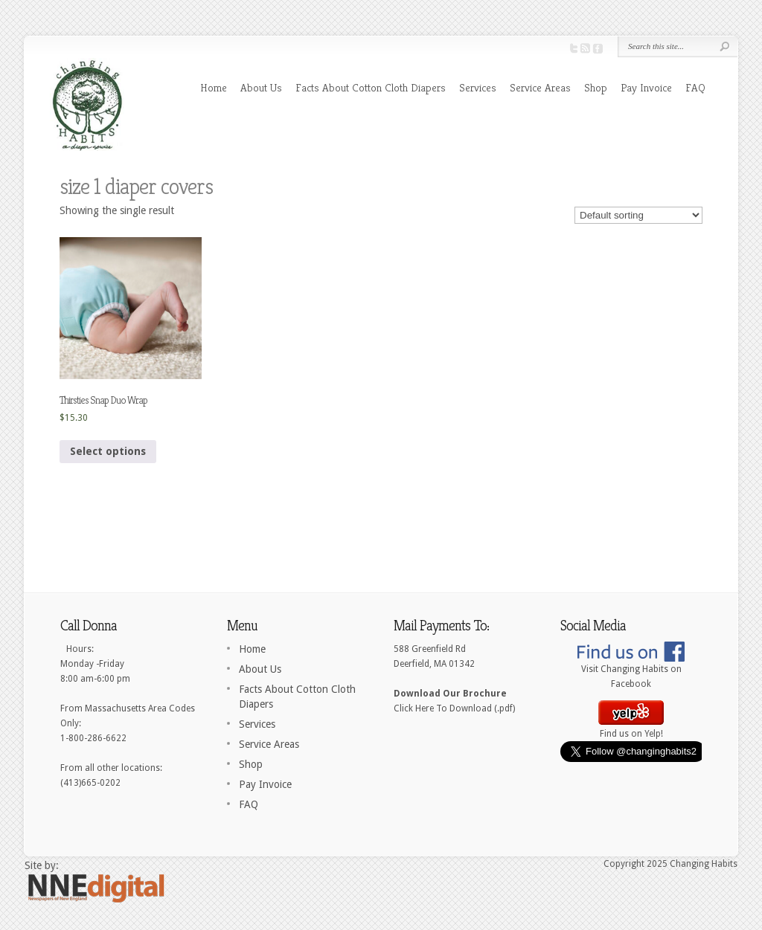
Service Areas (540, 87)
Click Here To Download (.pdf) (454, 708)
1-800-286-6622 (93, 738)
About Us (261, 87)
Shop (595, 87)
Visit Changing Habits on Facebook (631, 671)
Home (213, 87)
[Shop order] (638, 215)
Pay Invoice (646, 87)
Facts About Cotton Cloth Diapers (370, 87)
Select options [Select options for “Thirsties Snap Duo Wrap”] (108, 451)
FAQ (695, 87)
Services (477, 87)
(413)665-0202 (90, 783)
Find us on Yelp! (631, 728)
